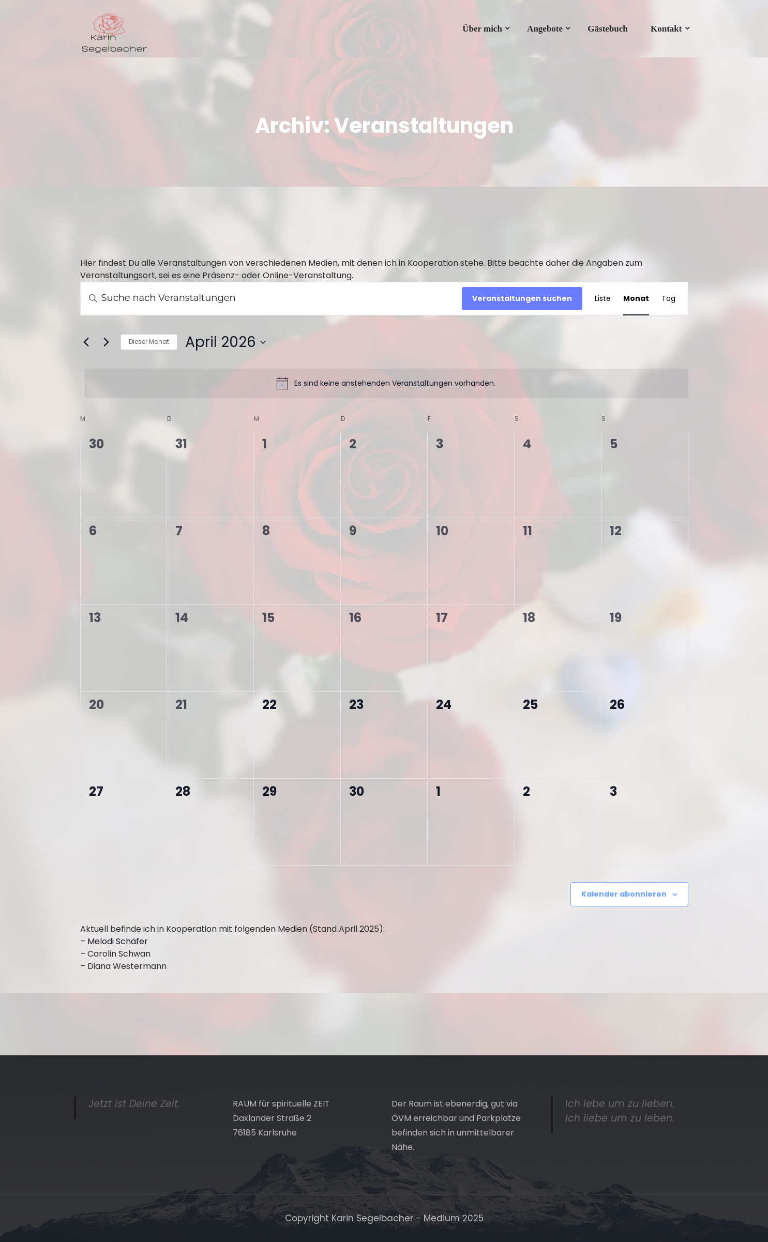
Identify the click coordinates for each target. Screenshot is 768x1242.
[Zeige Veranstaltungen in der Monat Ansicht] (636, 298)
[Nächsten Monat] (106, 342)
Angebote (545, 29)
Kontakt (666, 29)
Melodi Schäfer (117, 941)
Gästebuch (607, 29)
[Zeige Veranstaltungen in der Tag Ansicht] (668, 298)
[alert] (386, 383)
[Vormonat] (86, 342)
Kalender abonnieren (624, 894)
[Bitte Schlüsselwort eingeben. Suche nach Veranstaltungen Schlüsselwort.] (271, 298)
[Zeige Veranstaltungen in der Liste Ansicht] (603, 298)
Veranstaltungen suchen (522, 298)
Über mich (482, 29)
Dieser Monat (149, 341)
